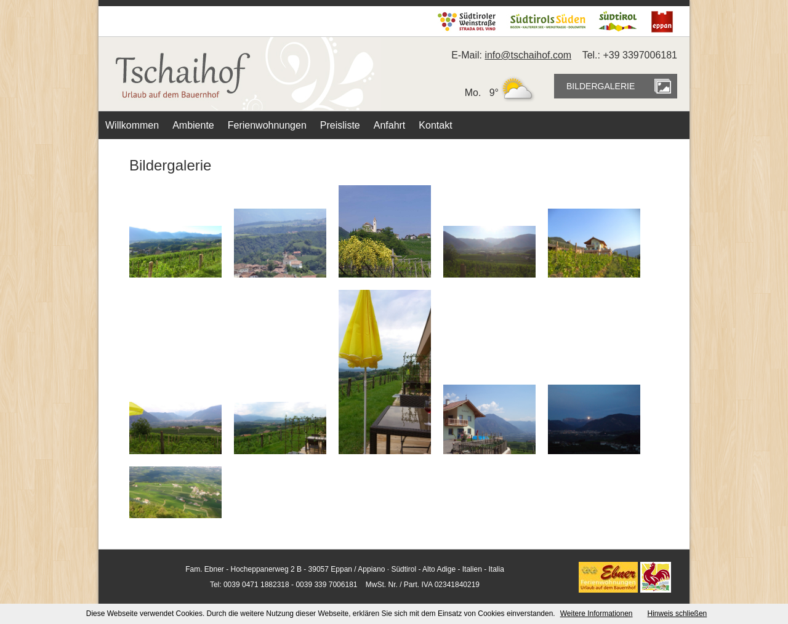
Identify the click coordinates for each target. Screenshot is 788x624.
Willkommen (132, 125)
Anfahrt (390, 125)
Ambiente (193, 125)
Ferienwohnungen (267, 125)
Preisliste (340, 125)
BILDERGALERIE (600, 86)
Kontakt (435, 125)
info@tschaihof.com (527, 55)
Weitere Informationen (596, 613)
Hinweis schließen (677, 613)
